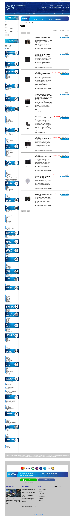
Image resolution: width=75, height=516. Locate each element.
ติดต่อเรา (64, 13)
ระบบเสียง (22, 23)
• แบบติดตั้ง (41, 495)
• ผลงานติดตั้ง (41, 497)
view (27, 46)
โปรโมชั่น (28, 13)
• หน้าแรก (40, 502)
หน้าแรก (11, 13)
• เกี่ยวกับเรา (41, 498)
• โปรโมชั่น (40, 491)
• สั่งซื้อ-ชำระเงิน (42, 490)
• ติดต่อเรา (40, 500)
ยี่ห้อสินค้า (16, 13)
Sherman (39, 23)
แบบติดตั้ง (47, 13)
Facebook (57, 486)
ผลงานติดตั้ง (52, 13)
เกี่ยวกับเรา (59, 13)
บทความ (42, 13)
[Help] (10, 35)
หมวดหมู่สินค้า (22, 13)
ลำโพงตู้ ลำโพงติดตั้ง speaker (30, 23)
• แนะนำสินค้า (41, 493)
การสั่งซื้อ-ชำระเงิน (35, 13)
